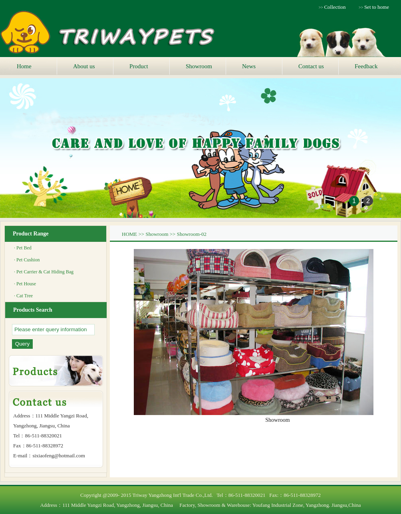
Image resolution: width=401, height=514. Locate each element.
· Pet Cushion (27, 260)
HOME (129, 234)
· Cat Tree (23, 296)
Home (24, 66)
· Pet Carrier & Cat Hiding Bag (43, 272)
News (249, 66)
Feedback (366, 66)
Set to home (376, 7)
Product (138, 66)
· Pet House (25, 284)
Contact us (311, 66)
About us (84, 66)
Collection (334, 7)
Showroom (199, 66)
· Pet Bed (23, 248)
